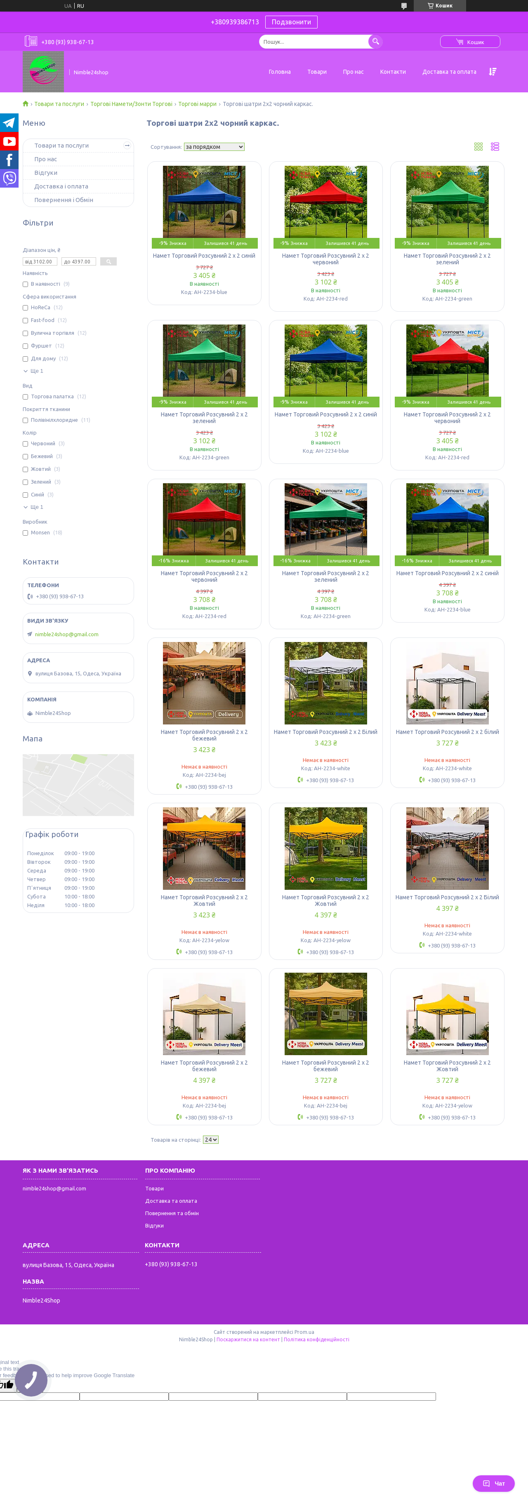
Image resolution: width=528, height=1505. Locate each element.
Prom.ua (304, 1332)
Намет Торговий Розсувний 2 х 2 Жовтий (204, 900)
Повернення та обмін (172, 1213)
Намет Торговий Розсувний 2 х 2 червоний (325, 259)
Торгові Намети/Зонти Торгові (131, 104)
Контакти (393, 71)
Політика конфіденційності (316, 1339)
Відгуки (45, 172)
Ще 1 (37, 371)
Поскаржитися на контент (248, 1339)
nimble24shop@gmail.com (67, 634)
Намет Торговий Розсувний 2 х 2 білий (447, 732)
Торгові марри (197, 104)
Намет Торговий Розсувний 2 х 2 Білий (325, 732)
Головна (280, 71)
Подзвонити (291, 22)
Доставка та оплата (449, 71)
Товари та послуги (59, 104)
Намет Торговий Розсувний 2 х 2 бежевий (204, 735)
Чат (494, 1483)
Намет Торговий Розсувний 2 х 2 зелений (447, 259)
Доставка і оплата (61, 186)
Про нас (353, 71)
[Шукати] (375, 41)
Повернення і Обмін (63, 199)
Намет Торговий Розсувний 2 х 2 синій (204, 255)
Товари (317, 71)
